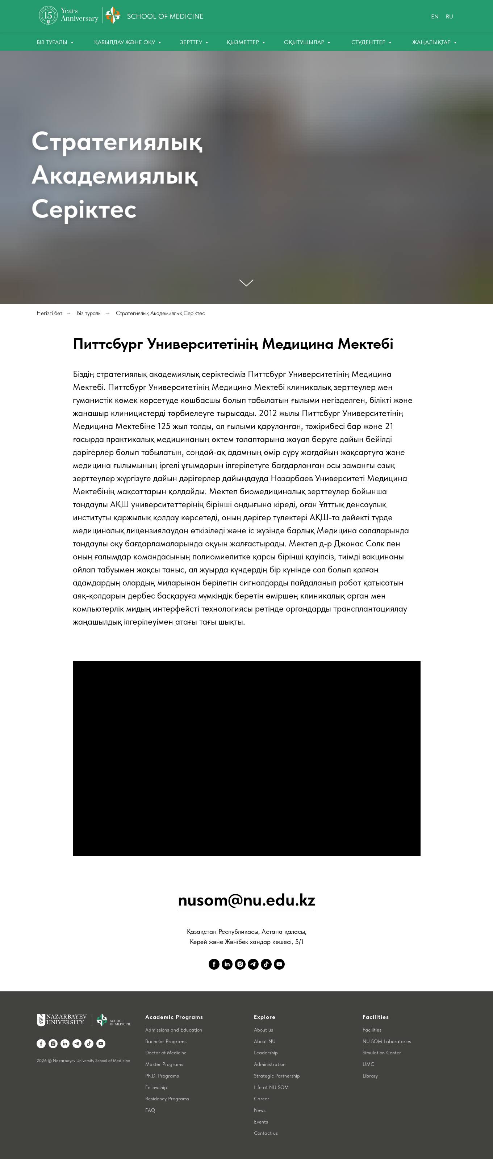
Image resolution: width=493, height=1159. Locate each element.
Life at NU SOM (271, 1087)
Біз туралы (89, 313)
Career (261, 1098)
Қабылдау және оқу (125, 42)
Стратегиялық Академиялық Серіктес (160, 313)
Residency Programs (167, 1098)
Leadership (266, 1052)
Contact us (266, 1133)
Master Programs (164, 1064)
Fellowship (156, 1087)
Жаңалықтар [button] (432, 42)
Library (370, 1076)
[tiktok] (266, 964)
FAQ (150, 1110)
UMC (368, 1064)
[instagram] (240, 964)
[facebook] (214, 964)
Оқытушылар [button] (305, 42)
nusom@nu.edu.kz (246, 899)
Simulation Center (382, 1052)
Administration (269, 1064)
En (435, 16)
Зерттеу (192, 42)
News (260, 1110)
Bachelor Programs (166, 1041)
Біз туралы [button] (53, 42)
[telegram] (253, 964)
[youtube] (279, 964)
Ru (449, 16)
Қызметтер (243, 42)
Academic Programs (174, 1016)
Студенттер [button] (369, 42)
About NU (265, 1041)
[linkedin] (227, 964)
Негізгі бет (49, 313)
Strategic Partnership (277, 1076)
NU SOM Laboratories (387, 1041)
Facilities (372, 1030)
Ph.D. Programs (162, 1076)
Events (261, 1122)
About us (263, 1030)
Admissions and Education (173, 1030)
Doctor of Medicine (166, 1052)
